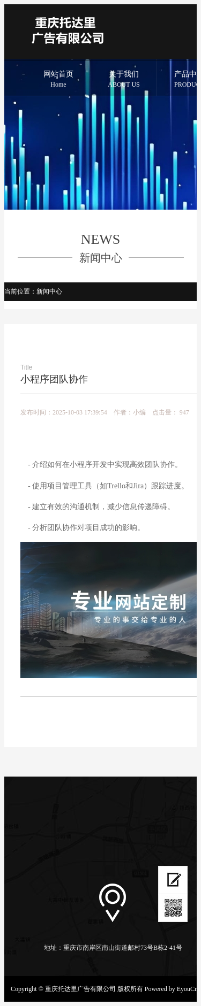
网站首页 (58, 80)
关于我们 (124, 80)
